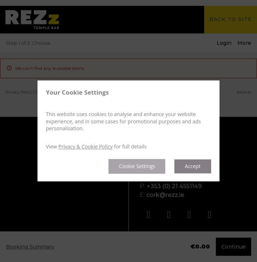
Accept (193, 166)
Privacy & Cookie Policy (85, 146)
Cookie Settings (136, 166)
